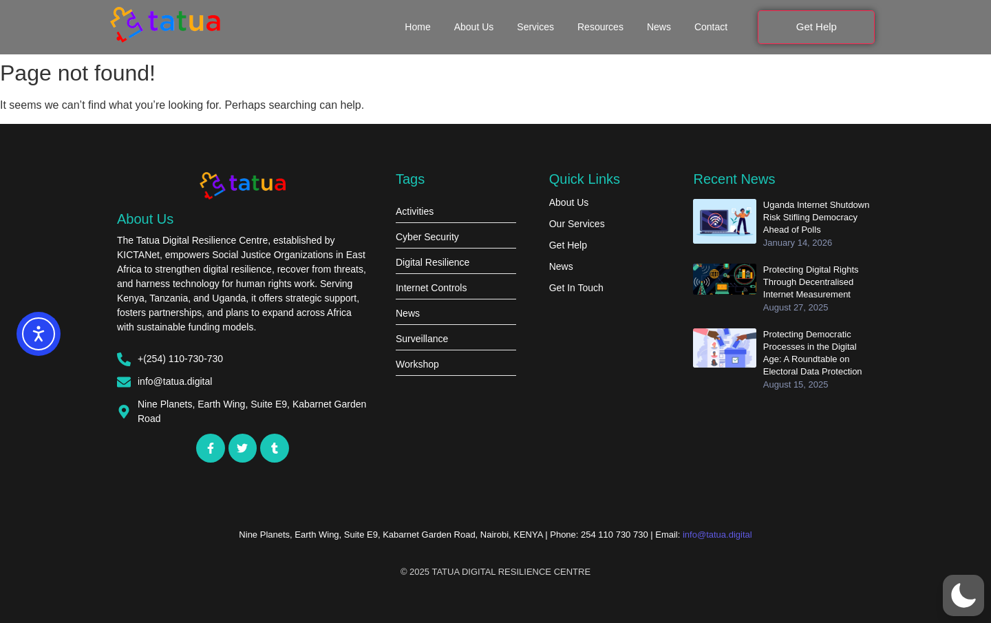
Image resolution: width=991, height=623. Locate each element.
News (659, 26)
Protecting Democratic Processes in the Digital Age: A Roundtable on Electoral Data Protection (812, 353)
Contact (710, 26)
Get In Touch (576, 287)
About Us (474, 26)
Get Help (568, 245)
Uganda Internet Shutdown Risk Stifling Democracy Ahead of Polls (816, 217)
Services (535, 26)
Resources (600, 26)
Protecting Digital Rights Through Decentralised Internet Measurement (811, 281)
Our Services (577, 223)
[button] (963, 595)
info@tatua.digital (717, 534)
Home (417, 26)
